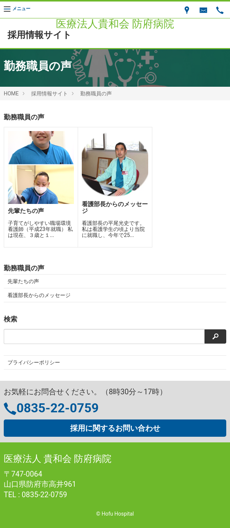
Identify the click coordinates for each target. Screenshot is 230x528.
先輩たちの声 (23, 281)
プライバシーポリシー (34, 362)
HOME (11, 94)
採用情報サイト (49, 94)
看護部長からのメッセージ (39, 295)
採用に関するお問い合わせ (115, 428)
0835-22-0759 (58, 408)
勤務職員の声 (96, 94)
